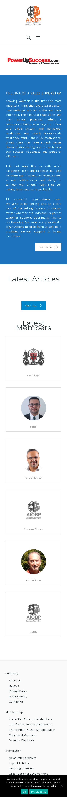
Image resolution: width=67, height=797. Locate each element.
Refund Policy (18, 691)
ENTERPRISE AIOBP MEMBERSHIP (32, 729)
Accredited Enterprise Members (31, 719)
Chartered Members (23, 735)
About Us (15, 680)
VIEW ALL (33, 305)
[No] (62, 786)
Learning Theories (21, 768)
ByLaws (14, 685)
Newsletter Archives (23, 758)
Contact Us (16, 701)
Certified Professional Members (30, 724)
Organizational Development (28, 773)
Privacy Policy (18, 696)
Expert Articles (19, 763)
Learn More (48, 247)
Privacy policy (38, 791)
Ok (24, 791)
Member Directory (21, 740)
